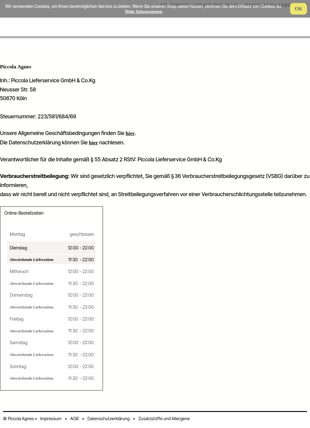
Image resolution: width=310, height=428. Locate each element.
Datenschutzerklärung (108, 418)
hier (130, 133)
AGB (74, 418)
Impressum (50, 418)
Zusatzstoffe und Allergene (164, 418)
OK (298, 8)
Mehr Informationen (143, 11)
